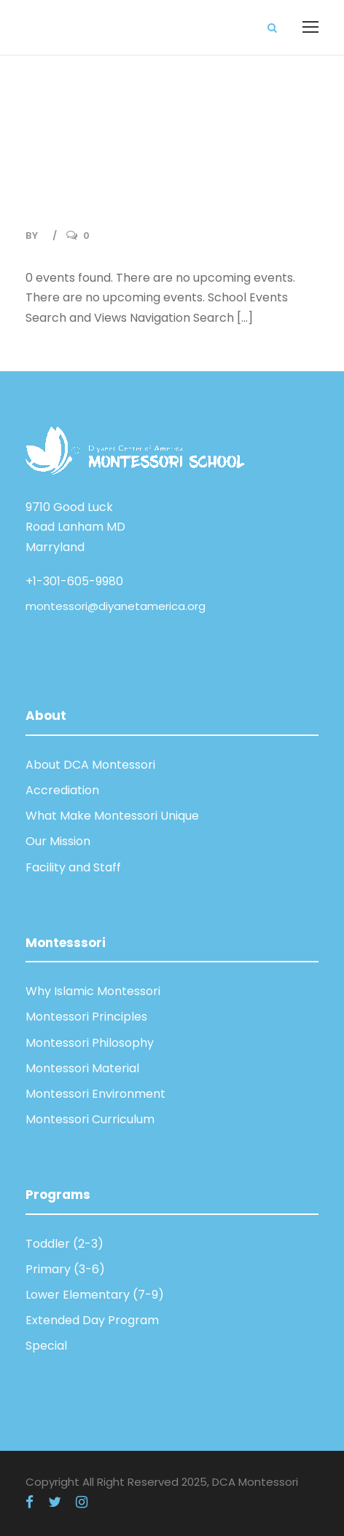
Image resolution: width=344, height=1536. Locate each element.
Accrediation (62, 790)
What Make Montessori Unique (112, 815)
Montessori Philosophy (90, 1042)
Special (46, 1345)
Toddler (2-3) (64, 1243)
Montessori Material (82, 1068)
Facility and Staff (73, 867)
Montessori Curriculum (90, 1119)
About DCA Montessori (90, 764)
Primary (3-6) (65, 1269)
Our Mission (58, 841)
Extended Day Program (92, 1320)
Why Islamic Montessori (93, 991)
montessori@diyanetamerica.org (116, 606)
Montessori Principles (86, 1016)
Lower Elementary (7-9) (95, 1294)
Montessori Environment (95, 1093)
